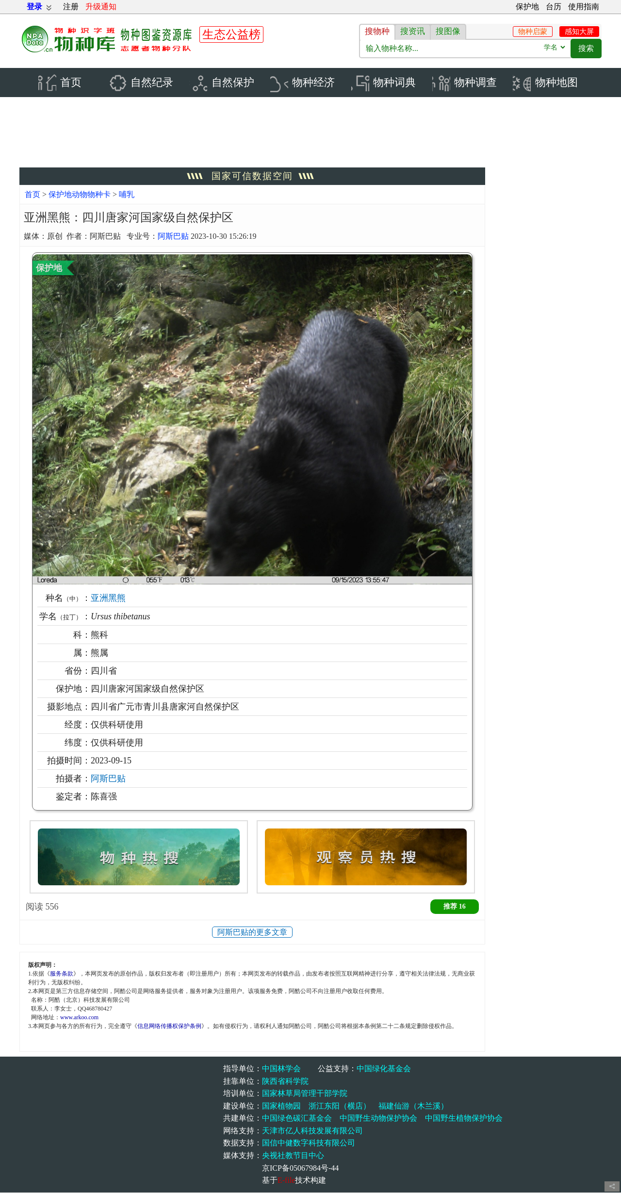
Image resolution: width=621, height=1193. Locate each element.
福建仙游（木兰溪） (413, 1106)
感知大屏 (579, 31)
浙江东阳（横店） (340, 1106)
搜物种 (377, 31)
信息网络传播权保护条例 (169, 1027)
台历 (553, 6)
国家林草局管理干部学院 (304, 1094)
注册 (71, 6)
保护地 (527, 6)
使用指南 (583, 6)
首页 (32, 195)
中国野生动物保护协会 (378, 1119)
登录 (34, 6)
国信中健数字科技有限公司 (308, 1144)
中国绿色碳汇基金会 (297, 1119)
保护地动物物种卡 (81, 195)
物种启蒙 (532, 31)
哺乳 (126, 195)
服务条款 (61, 974)
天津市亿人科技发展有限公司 (312, 1131)
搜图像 (448, 31)
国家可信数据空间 (252, 177)
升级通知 (100, 6)
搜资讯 (412, 31)
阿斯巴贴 (173, 236)
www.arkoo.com (79, 1018)
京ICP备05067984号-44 (300, 1168)
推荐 (454, 907)
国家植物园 (281, 1106)
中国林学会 (281, 1069)
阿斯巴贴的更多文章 (252, 932)
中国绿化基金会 (384, 1069)
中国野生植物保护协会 (464, 1119)
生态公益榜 (231, 34)
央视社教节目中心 (293, 1156)
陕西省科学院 (285, 1081)
